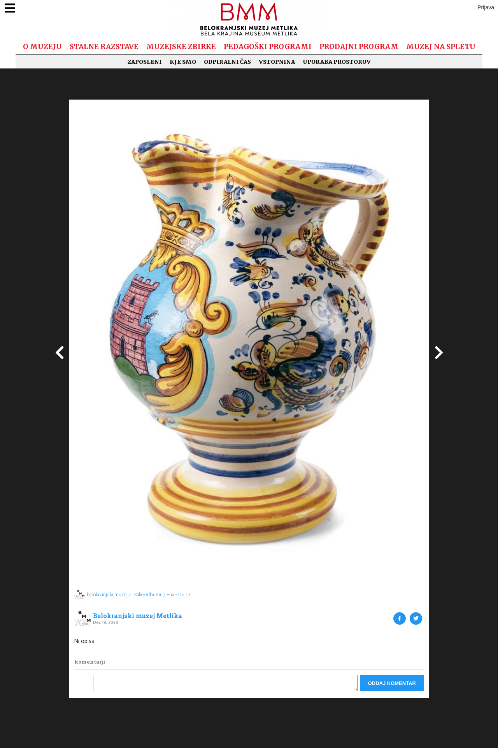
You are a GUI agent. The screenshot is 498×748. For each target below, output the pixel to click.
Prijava (485, 7)
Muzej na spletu (440, 46)
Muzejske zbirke (181, 46)
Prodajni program (358, 46)
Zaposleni (145, 61)
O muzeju (42, 46)
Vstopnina (277, 61)
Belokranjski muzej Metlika (137, 616)
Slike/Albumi (147, 594)
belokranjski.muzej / (109, 594)
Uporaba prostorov (337, 61)
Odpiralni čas (227, 61)
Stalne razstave (104, 46)
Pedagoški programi (268, 46)
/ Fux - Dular (177, 594)
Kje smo (183, 61)
